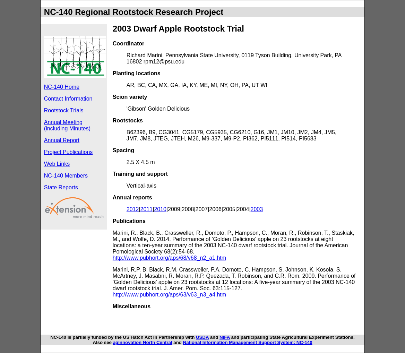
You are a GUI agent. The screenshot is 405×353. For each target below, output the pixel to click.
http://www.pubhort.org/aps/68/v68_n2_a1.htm (169, 258)
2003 (257, 209)
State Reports (61, 187)
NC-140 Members (66, 176)
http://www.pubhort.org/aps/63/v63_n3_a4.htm (169, 295)
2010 (160, 209)
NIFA (224, 337)
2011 (146, 209)
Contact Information (68, 99)
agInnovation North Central (142, 342)
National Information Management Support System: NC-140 (247, 342)
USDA (202, 337)
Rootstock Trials (64, 110)
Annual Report (61, 140)
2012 (133, 209)
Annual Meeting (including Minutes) (67, 125)
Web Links (57, 164)
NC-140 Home (61, 87)
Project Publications (68, 152)
